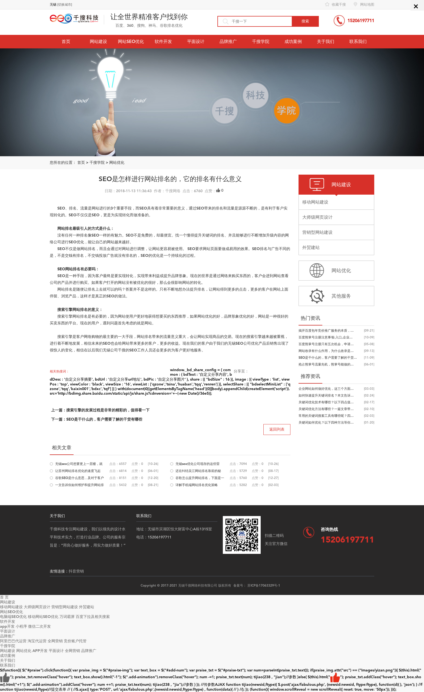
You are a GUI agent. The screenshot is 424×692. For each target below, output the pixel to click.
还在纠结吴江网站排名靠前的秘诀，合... (198, 471)
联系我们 (358, 41)
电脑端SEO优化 (13, 616)
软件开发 (163, 41)
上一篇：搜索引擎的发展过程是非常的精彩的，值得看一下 (100, 410)
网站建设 (98, 41)
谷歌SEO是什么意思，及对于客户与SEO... (79, 478)
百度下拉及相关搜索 (93, 616)
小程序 (21, 626)
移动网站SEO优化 (43, 616)
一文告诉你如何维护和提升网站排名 (79, 485)
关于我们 (325, 41)
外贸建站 (86, 607)
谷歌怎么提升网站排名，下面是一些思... (199, 478)
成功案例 (293, 41)
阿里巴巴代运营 (13, 641)
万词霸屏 (67, 616)
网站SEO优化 (131, 41)
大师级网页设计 (37, 607)
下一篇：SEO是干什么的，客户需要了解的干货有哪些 (96, 419)
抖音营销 (76, 571)
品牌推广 (228, 41)
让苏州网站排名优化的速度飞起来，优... (78, 471)
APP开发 (40, 650)
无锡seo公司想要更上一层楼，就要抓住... (78, 464)
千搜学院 (260, 41)
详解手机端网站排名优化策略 (196, 485)
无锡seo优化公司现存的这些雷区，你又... (197, 464)
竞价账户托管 (75, 641)
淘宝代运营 (37, 641)
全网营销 (55, 641)
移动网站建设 (11, 607)
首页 (66, 41)
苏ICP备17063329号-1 (263, 585)
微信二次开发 (39, 626)
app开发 (7, 626)
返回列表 (276, 429)
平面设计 (195, 41)
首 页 (4, 597)
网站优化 (116, 162)
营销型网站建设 (64, 607)
